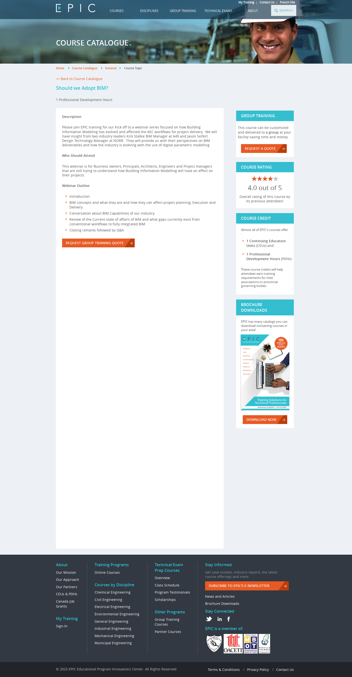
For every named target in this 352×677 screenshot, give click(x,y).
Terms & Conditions (224, 669)
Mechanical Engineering (114, 635)
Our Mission (66, 572)
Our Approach (67, 579)
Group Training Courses (167, 622)
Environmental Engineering (117, 614)
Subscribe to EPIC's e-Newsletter (239, 585)
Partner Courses (168, 631)
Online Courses (107, 572)
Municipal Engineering (113, 643)
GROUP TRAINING (183, 11)
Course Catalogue (84, 68)
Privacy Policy (258, 669)
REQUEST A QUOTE (260, 148)
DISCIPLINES (149, 11)
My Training (246, 2)
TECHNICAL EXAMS (218, 11)
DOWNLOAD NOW (261, 419)
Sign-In (61, 626)
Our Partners (66, 587)
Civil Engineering (108, 599)
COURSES (116, 11)
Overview (162, 577)
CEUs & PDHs (66, 594)
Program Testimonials (172, 592)
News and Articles (220, 596)
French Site (287, 2)
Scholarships (165, 599)
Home (60, 68)
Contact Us (267, 2)
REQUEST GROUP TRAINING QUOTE (95, 243)
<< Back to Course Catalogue (79, 78)
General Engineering (111, 621)
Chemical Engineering (113, 592)
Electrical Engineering (112, 606)
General (110, 68)
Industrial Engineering (113, 628)
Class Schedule (167, 585)
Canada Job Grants (65, 603)
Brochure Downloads (222, 603)
